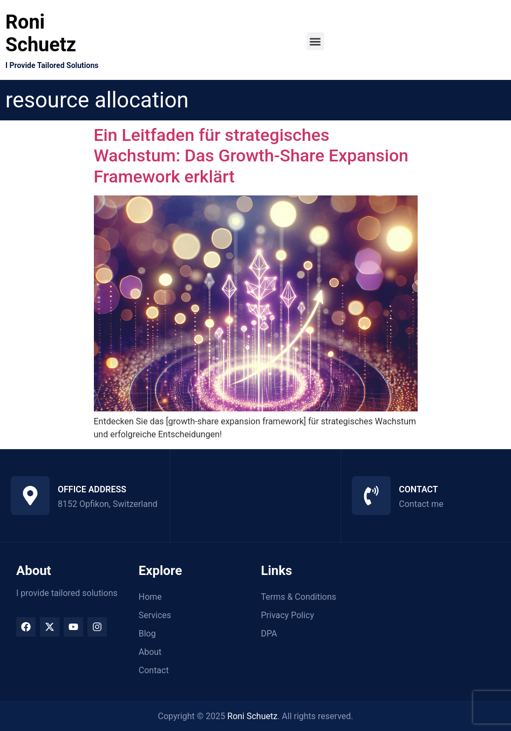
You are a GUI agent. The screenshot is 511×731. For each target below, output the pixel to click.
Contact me (421, 504)
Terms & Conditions (299, 597)
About (150, 652)
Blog (147, 633)
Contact (154, 670)
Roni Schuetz (40, 33)
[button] (315, 41)
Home (150, 597)
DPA (269, 633)
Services (155, 615)
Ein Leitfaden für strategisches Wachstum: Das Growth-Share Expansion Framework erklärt (251, 156)
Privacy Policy (288, 615)
